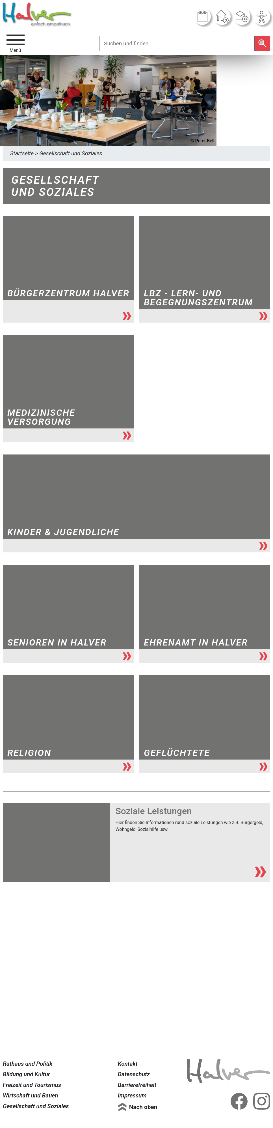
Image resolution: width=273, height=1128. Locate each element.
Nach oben (143, 1107)
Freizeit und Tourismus (32, 1085)
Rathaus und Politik (28, 1063)
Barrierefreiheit (137, 1085)
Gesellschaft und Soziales (36, 1106)
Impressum (132, 1095)
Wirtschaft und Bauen (30, 1095)
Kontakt (128, 1063)
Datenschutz (134, 1074)
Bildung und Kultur (26, 1074)
